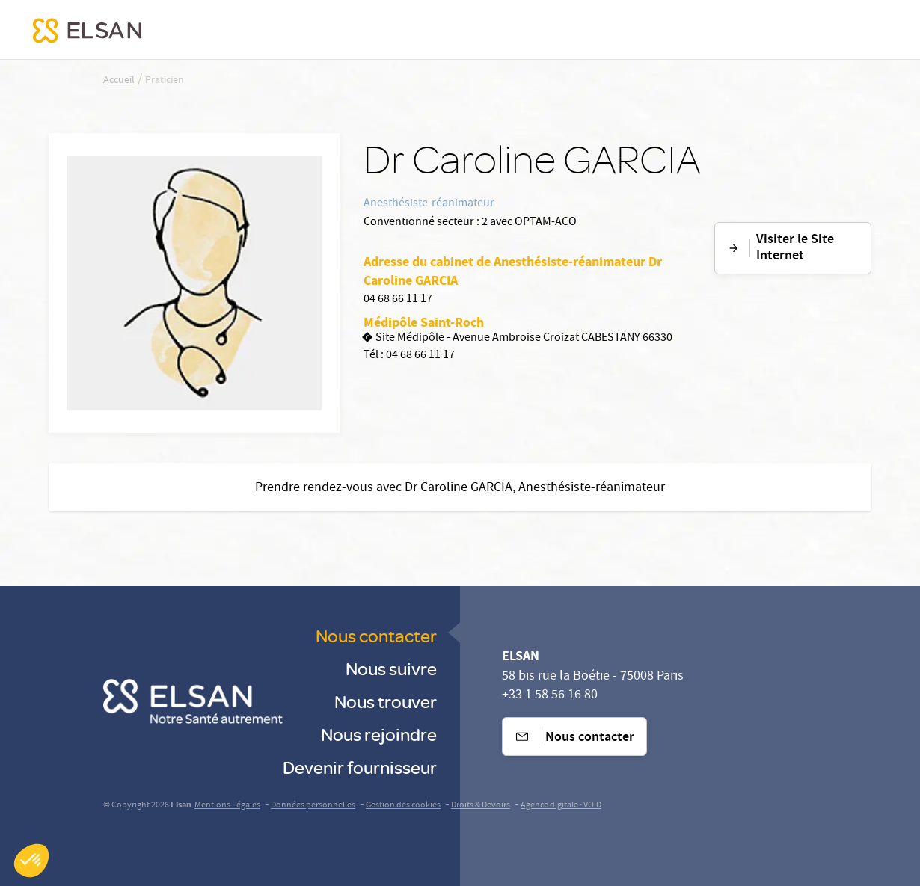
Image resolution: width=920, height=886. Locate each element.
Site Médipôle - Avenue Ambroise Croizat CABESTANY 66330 (518, 339)
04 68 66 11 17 (398, 300)
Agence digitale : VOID (561, 806)
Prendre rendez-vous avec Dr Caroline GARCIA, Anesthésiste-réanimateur (460, 489)
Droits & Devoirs (480, 806)
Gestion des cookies (403, 806)
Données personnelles (313, 806)
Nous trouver (385, 701)
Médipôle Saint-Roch (424, 322)
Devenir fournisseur (360, 766)
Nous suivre (391, 668)
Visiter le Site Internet (780, 248)
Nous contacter (376, 635)
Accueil (119, 80)
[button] (31, 861)
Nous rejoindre (379, 733)
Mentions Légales (227, 806)
